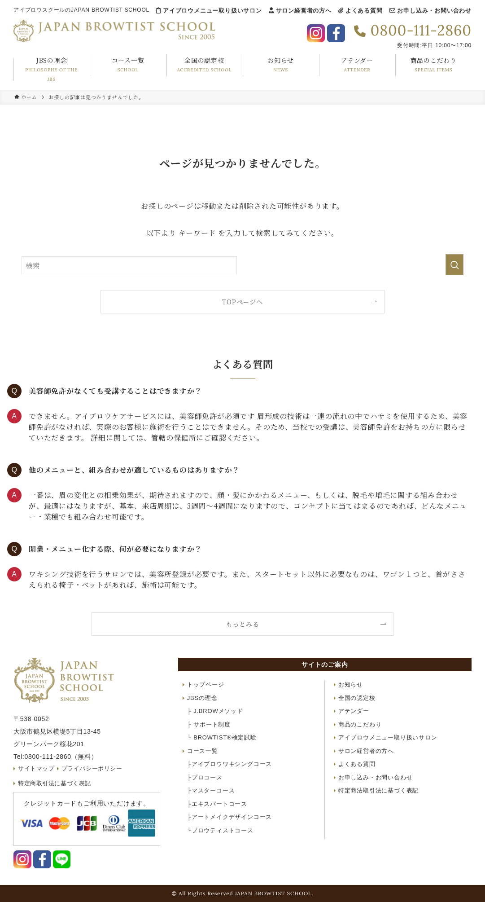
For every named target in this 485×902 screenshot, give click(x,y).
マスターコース (211, 790)
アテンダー (353, 711)
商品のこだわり (360, 724)
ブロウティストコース (220, 830)
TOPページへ (242, 301)
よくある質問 (360, 10)
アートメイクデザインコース (229, 817)
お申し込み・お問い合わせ (430, 10)
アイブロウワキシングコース (229, 764)
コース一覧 (202, 751)
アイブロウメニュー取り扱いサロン (209, 10)
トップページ (205, 684)
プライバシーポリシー (93, 768)
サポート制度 (209, 724)
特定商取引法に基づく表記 (55, 783)
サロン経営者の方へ (300, 10)
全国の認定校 (357, 698)
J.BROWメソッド (215, 711)
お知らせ (350, 684)
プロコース (205, 777)
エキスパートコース (217, 804)
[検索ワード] (129, 265)
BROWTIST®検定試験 (222, 737)
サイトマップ (36, 768)
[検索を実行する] (454, 264)
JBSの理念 (202, 698)
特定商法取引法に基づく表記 (378, 790)
